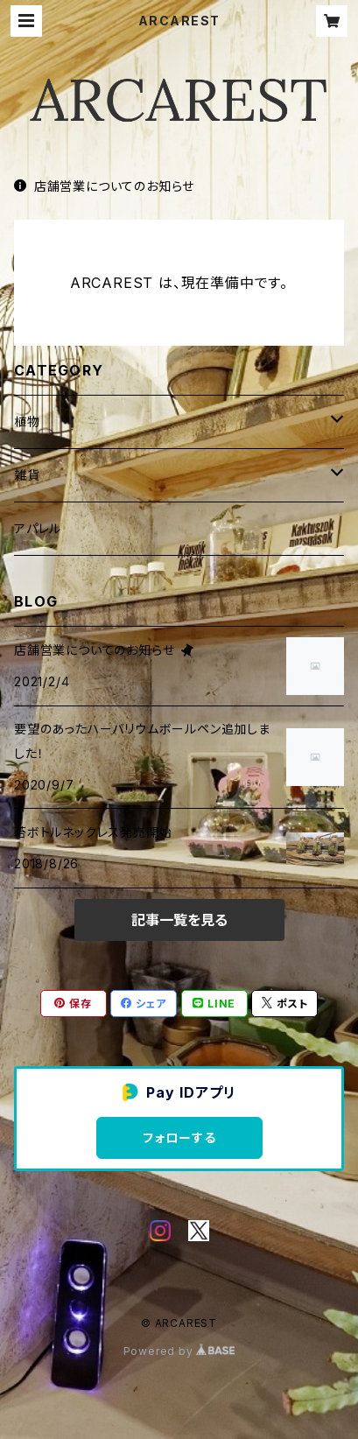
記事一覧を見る (179, 920)
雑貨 (27, 474)
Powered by (179, 1351)
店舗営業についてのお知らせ (104, 186)
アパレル (37, 528)
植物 (27, 421)
